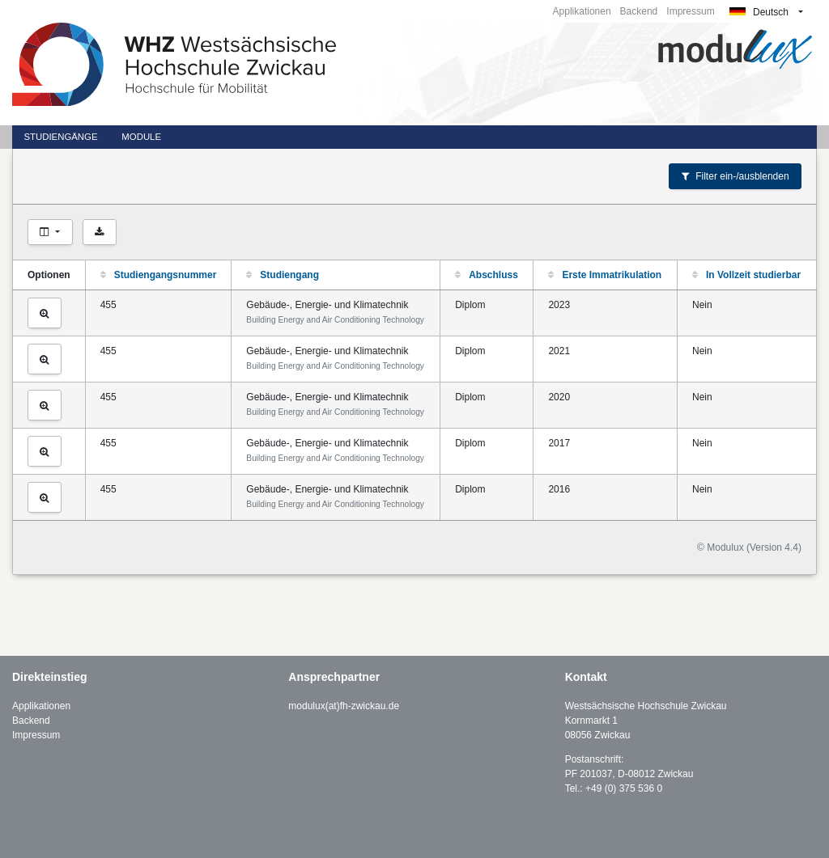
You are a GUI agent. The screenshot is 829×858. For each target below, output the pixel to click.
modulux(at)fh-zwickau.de (343, 706)
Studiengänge (60, 137)
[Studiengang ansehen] (45, 313)
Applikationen (582, 11)
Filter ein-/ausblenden (735, 176)
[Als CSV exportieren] (100, 232)
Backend (639, 11)
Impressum (690, 11)
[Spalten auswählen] (50, 232)
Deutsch (759, 12)
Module (141, 137)
